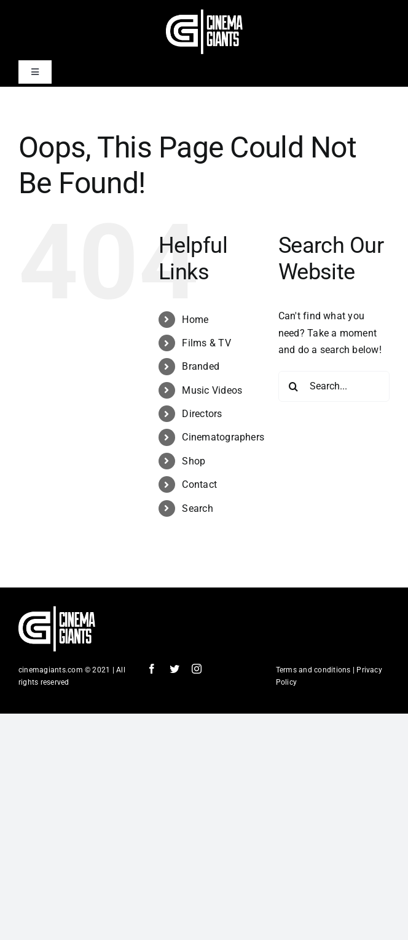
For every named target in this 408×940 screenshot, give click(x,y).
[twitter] (174, 669)
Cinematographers (223, 437)
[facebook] (152, 669)
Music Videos (212, 390)
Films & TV (206, 343)
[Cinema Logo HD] (204, 14)
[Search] (293, 386)
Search (197, 508)
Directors (202, 414)
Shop (193, 461)
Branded (200, 366)
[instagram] (197, 669)
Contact (199, 484)
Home (195, 319)
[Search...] (334, 386)
